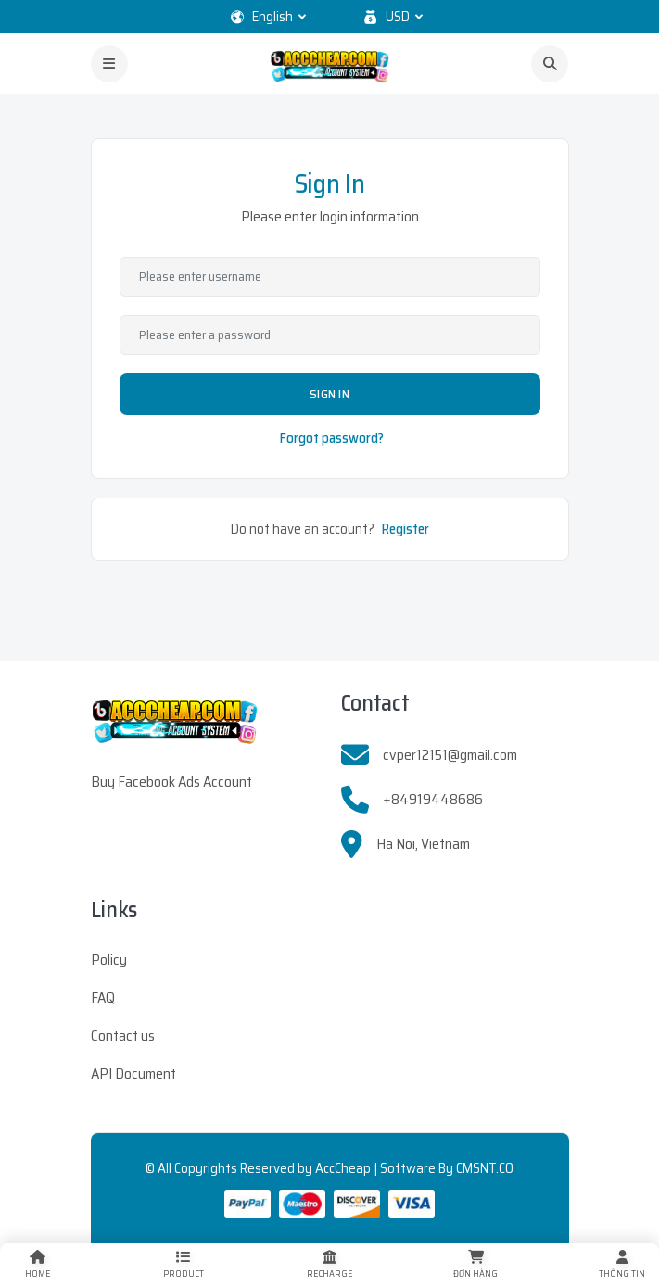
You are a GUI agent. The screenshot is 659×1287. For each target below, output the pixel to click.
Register (405, 529)
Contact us (123, 1035)
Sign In (329, 394)
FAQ (103, 997)
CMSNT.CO (484, 1168)
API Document (133, 1073)
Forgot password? (332, 438)
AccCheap (343, 1168)
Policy (109, 959)
